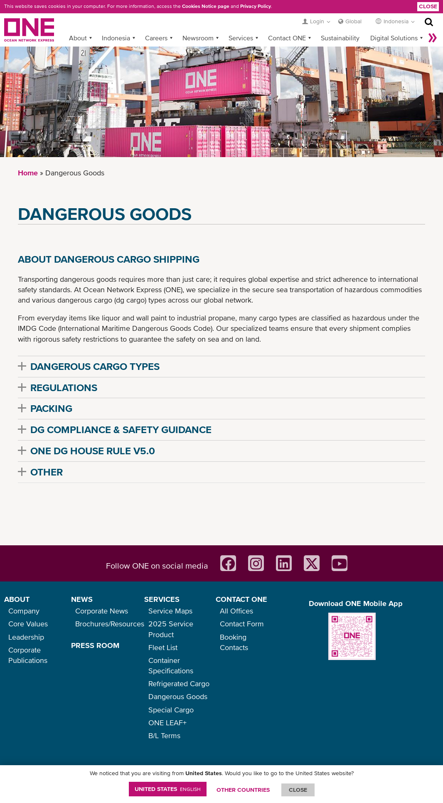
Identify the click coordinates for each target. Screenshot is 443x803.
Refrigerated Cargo (178, 683)
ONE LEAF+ (167, 722)
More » (432, 38)
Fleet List (162, 647)
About (78, 38)
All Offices (236, 610)
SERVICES (162, 599)
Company (23, 610)
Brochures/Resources (109, 623)
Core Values (28, 623)
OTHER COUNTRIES (243, 789)
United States (168, 789)
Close (428, 6)
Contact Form (242, 623)
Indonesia (116, 38)
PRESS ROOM (95, 645)
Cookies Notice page (205, 6)
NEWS (82, 599)
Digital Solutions (394, 38)
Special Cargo (171, 709)
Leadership (26, 637)
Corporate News (101, 610)
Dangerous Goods (177, 696)
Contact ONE (287, 38)
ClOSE (298, 789)
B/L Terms (164, 735)
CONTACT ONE (241, 599)
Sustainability (340, 38)
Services (241, 38)
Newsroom (198, 38)
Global (353, 21)
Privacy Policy (255, 6)
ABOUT (17, 599)
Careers (156, 38)
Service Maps (170, 610)
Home (28, 172)
